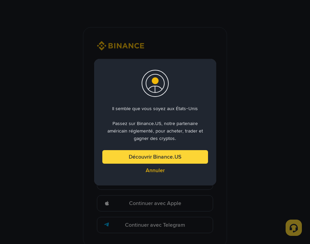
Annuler (155, 170)
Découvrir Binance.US (155, 156)
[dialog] (155, 122)
